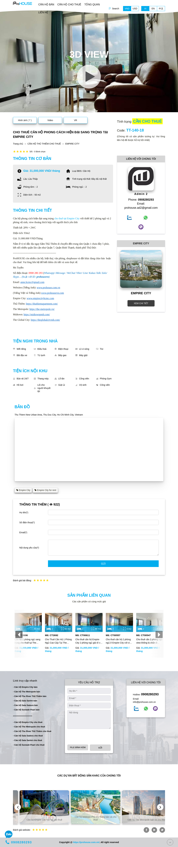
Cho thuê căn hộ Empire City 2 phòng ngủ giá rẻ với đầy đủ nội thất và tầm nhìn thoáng (88, 641)
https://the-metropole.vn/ (42, 309)
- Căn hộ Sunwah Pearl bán (26, 710)
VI (145, 8)
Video (50, 120)
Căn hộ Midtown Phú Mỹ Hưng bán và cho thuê (140, 818)
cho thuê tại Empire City (66, 218)
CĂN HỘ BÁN (46, 4)
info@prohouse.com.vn (144, 702)
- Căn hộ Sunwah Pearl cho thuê (28, 745)
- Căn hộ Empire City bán (25, 687)
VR (75, 120)
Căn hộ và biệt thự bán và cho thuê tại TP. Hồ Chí (37, 818)
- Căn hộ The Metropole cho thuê (29, 726)
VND (127, 8)
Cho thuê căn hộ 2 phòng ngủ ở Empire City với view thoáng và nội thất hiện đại (119, 641)
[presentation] (18, 634)
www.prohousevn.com (52, 293)
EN (153, 8)
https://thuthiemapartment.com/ (42, 303)
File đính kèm (78, 747)
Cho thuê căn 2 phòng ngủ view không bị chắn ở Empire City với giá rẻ (149, 641)
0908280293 (150, 694)
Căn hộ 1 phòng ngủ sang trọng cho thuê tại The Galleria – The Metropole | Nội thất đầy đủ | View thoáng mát (27, 641)
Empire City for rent (45, 490)
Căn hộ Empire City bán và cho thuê (89, 819)
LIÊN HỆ (43, 12)
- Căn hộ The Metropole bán (26, 691)
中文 (161, 8)
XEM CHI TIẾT (141, 303)
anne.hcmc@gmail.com (32, 282)
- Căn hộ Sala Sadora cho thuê (28, 735)
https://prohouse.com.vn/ (86, 842)
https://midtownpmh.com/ (37, 314)
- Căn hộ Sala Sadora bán (25, 705)
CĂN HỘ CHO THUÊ (69, 4)
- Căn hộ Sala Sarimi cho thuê (27, 740)
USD (135, 8)
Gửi (103, 563)
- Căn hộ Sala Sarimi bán (25, 700)
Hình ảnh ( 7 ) (25, 120)
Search (115, 8)
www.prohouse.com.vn (48, 287)
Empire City (23, 490)
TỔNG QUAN (92, 4)
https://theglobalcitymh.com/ (45, 320)
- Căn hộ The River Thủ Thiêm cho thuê (32, 731)
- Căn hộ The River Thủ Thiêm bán (29, 696)
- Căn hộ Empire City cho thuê (27, 722)
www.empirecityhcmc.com (40, 298)
